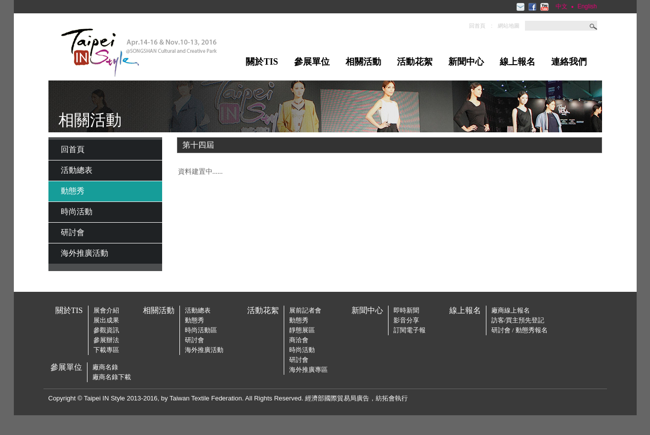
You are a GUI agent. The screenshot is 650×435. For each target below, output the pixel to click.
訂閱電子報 (409, 330)
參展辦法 (106, 340)
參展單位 (312, 62)
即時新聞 (406, 310)
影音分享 (406, 320)
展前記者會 (305, 310)
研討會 (73, 232)
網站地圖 (509, 26)
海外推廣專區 (308, 369)
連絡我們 (569, 62)
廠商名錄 (105, 367)
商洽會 (298, 340)
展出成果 (106, 320)
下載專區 (106, 350)
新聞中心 (466, 62)
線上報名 (517, 62)
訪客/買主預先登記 (518, 320)
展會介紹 (106, 310)
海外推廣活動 (84, 253)
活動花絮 (415, 62)
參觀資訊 (106, 330)
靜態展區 (302, 330)
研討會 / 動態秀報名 (519, 330)
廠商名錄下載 (111, 377)
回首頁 (477, 26)
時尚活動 (76, 211)
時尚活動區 (201, 330)
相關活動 (363, 62)
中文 (561, 6)
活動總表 (76, 170)
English (587, 6)
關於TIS (262, 62)
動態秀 (73, 191)
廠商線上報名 (510, 310)
